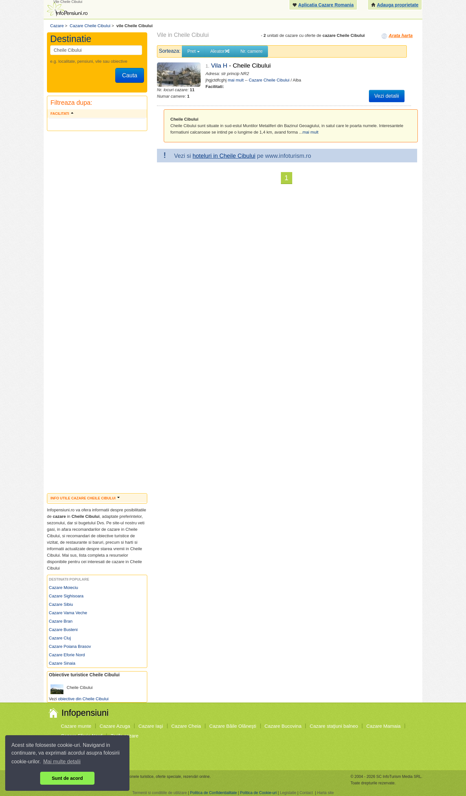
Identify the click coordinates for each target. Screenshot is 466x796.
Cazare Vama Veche (68, 612)
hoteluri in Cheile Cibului (224, 156)
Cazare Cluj (60, 638)
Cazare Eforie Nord (67, 654)
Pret (193, 51)
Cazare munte (76, 726)
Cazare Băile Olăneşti (232, 726)
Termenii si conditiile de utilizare (159, 793)
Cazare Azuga (115, 726)
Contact (306, 793)
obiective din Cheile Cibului (83, 698)
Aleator (220, 51)
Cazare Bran (60, 621)
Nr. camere (251, 51)
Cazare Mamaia (383, 726)
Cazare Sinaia (62, 663)
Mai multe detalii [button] (62, 761)
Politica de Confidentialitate (213, 793)
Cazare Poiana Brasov (70, 646)
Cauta (129, 75)
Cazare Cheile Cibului (269, 80)
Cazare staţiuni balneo (334, 726)
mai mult (236, 80)
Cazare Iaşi (151, 726)
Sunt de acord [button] (67, 778)
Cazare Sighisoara (66, 596)
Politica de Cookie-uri (258, 793)
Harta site (325, 793)
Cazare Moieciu (63, 587)
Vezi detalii (386, 96)
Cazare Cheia (186, 726)
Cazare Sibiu (61, 604)
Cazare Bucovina (282, 726)
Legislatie (288, 793)
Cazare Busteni (63, 629)
